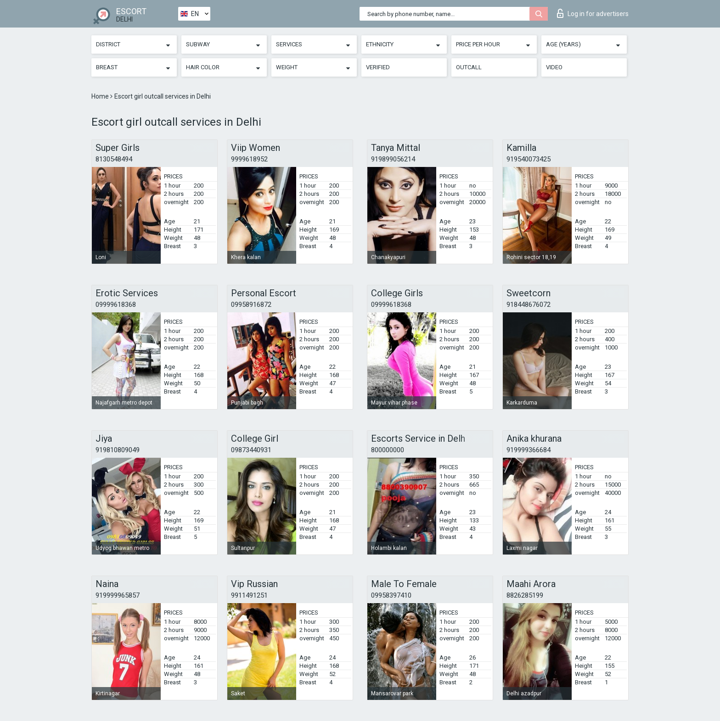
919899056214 (393, 159)
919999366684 (528, 450)
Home (100, 96)
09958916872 (251, 304)
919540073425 (528, 159)
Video (554, 67)
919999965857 (118, 595)
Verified (378, 67)
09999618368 (116, 304)
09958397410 (391, 595)
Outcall (469, 67)
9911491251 (249, 595)
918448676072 (528, 304)
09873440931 (251, 450)
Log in (593, 13)
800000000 (387, 450)
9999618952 (249, 159)
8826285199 (524, 595)
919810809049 (118, 450)
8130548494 (114, 159)
